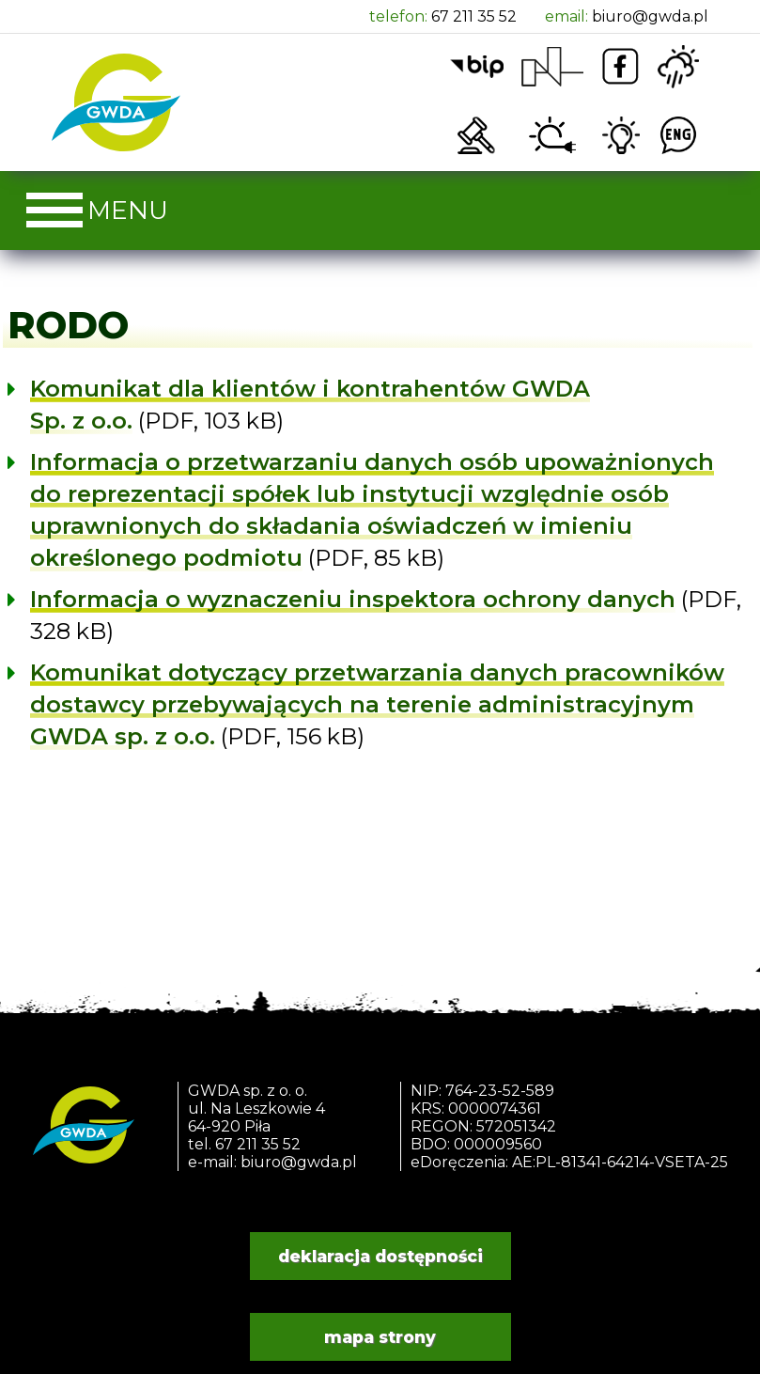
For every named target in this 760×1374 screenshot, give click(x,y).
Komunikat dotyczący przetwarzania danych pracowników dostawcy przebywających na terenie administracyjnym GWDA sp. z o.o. (377, 704)
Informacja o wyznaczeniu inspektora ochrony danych (352, 599)
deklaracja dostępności (380, 1256)
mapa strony (380, 1337)
